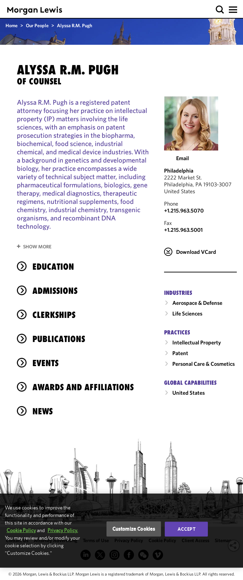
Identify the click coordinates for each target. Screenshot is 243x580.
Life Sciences (187, 313)
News (42, 411)
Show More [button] (37, 247)
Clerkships (53, 315)
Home (12, 25)
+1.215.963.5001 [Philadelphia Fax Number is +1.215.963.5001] (183, 229)
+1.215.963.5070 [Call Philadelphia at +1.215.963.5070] (184, 210)
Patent (180, 353)
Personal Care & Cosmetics (203, 363)
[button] (220, 10)
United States (188, 392)
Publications (58, 339)
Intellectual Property (196, 342)
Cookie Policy (21, 530)
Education (53, 266)
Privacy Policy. (63, 530)
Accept (186, 529)
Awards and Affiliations (83, 387)
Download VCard (196, 251)
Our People (37, 25)
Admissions (55, 291)
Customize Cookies (133, 529)
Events (45, 363)
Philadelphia (178, 170)
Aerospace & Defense (197, 302)
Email (182, 158)
